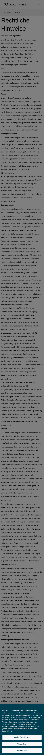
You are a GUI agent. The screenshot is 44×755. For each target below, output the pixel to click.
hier (11, 731)
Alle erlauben (22, 751)
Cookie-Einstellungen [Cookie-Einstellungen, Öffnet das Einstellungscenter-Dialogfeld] (22, 737)
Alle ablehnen (22, 744)
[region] (22, 729)
